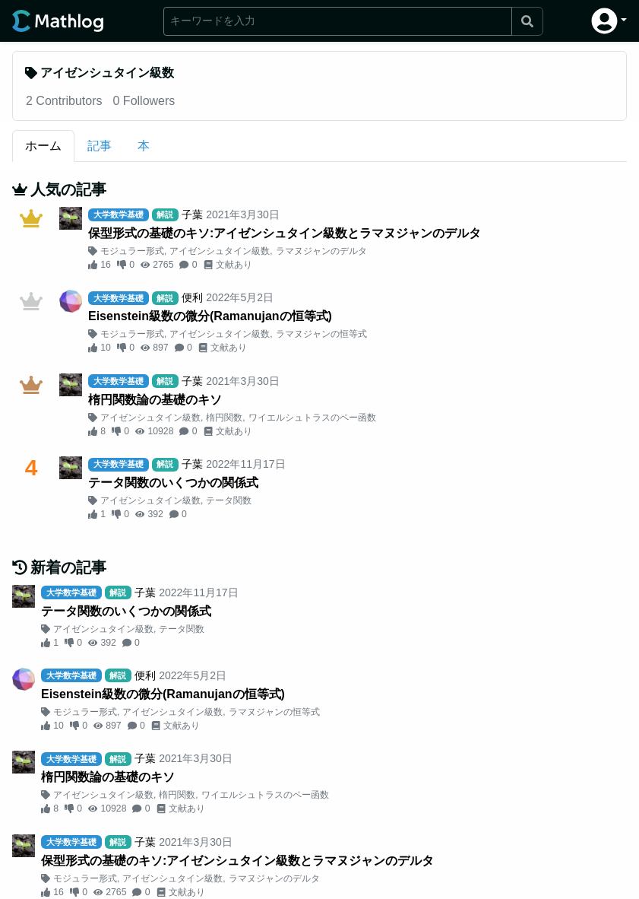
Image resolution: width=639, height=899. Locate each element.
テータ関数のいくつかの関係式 (173, 482)
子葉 (192, 214)
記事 (99, 145)
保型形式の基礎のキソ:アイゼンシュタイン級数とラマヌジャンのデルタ (284, 233)
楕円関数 (224, 417)
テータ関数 (228, 500)
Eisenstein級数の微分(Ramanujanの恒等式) (210, 316)
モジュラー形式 (132, 251)
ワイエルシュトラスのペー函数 (312, 417)
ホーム (43, 145)
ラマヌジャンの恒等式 (321, 334)
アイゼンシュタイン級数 (219, 251)
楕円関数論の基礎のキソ (155, 399)
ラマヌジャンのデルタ (321, 251)
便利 (192, 297)
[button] (609, 21)
